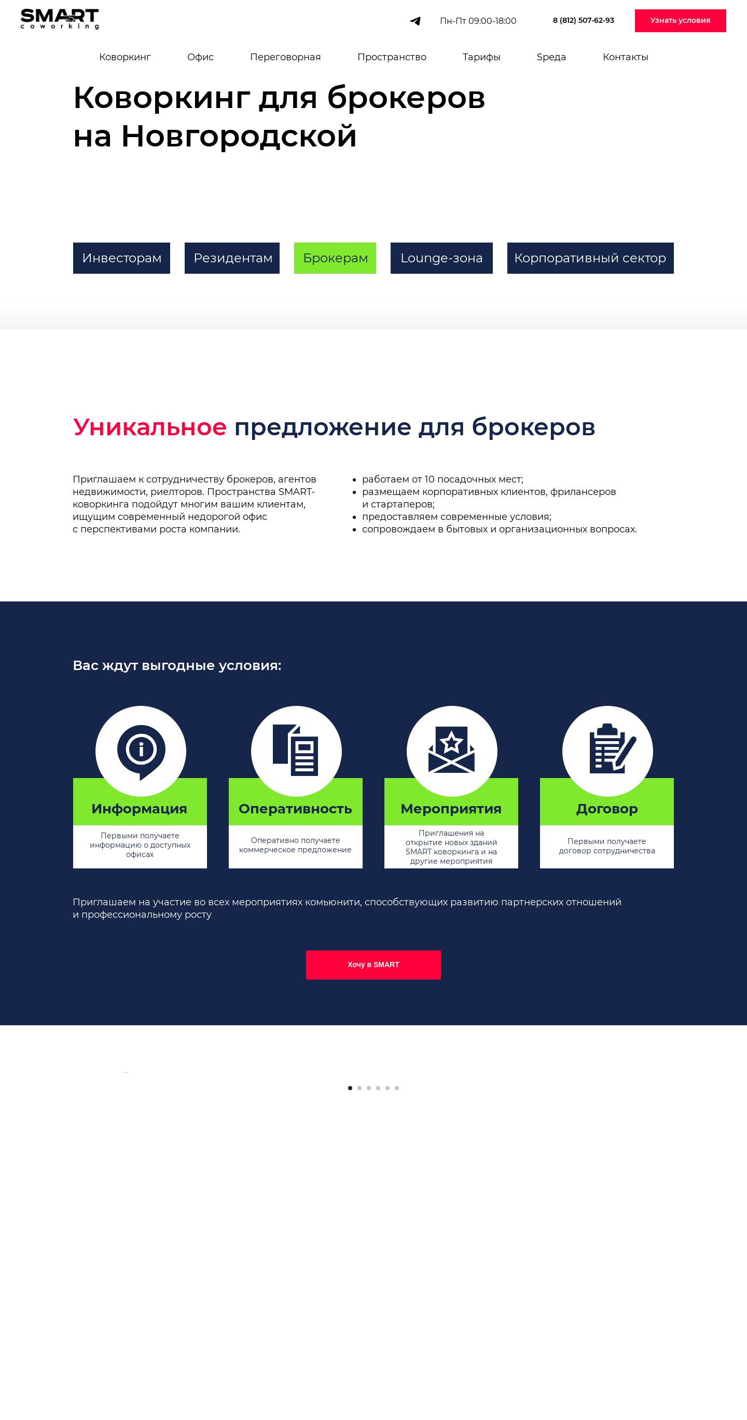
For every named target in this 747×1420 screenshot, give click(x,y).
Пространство (391, 57)
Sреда (551, 57)
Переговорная (285, 57)
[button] (680, 21)
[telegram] (415, 21)
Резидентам (233, 257)
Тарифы (482, 57)
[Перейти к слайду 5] (387, 1373)
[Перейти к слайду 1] (350, 1373)
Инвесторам (122, 257)
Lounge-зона (441, 257)
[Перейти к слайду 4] (378, 1373)
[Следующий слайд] (622, 1214)
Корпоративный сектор (590, 257)
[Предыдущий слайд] (124, 1214)
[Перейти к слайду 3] (369, 1373)
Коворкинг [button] (125, 57)
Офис (200, 57)
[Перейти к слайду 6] (397, 1373)
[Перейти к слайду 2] (359, 1373)
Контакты (625, 57)
